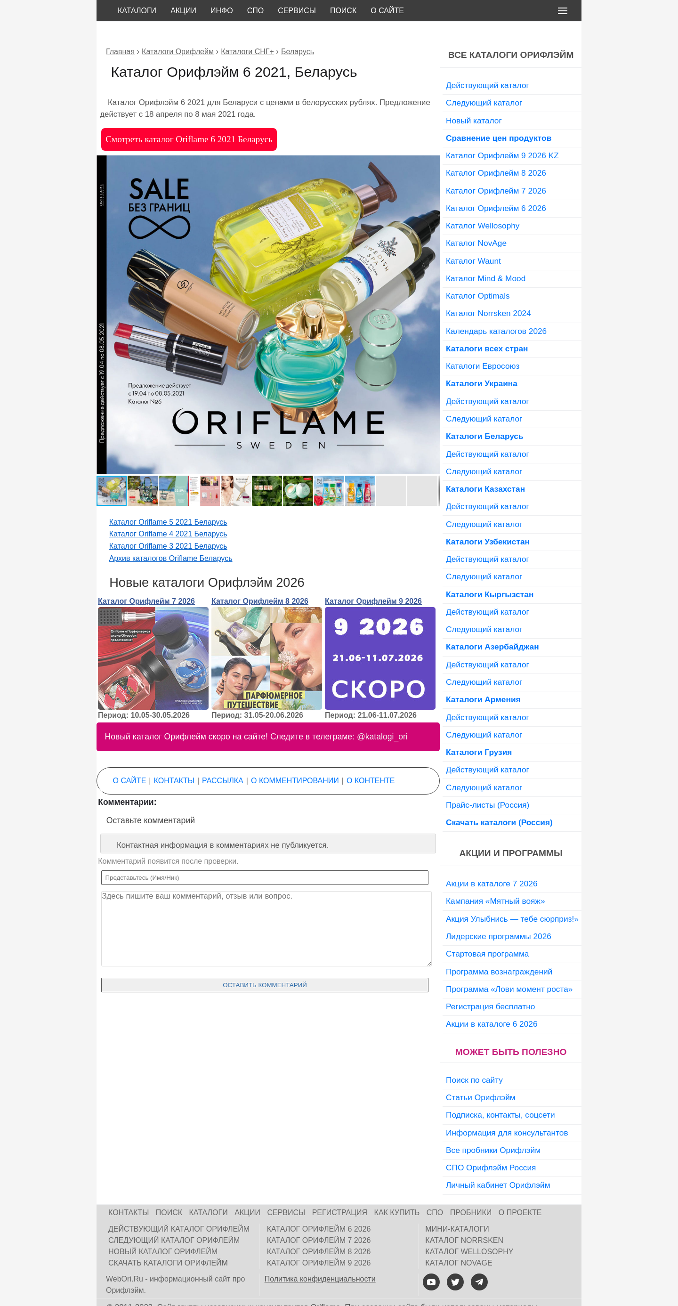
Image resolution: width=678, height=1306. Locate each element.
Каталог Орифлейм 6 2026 (496, 187)
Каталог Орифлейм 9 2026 (373, 580)
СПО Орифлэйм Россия (491, 1146)
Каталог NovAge (476, 222)
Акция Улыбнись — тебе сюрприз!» (512, 897)
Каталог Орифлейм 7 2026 (146, 580)
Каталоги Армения (483, 678)
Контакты (174, 759)
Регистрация (339, 1191)
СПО (255, 11)
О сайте (387, 11)
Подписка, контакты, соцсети (500, 1093)
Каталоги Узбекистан (488, 520)
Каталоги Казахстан (485, 467)
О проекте (520, 1191)
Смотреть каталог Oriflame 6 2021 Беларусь (189, 118)
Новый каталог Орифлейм (163, 1230)
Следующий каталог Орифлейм (174, 1219)
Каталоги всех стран (487, 327)
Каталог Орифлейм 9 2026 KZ (502, 134)
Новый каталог (474, 99)
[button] (431, 142)
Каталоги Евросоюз (482, 344)
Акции (183, 11)
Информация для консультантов (507, 1111)
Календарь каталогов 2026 (496, 310)
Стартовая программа (487, 932)
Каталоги (137, 11)
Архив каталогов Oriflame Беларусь (171, 537)
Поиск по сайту (474, 1058)
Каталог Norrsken (464, 1219)
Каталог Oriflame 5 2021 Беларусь (168, 501)
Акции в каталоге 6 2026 (491, 1002)
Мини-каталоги (457, 1208)
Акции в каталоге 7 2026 (491, 862)
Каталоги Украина (481, 362)
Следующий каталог (484, 81)
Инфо (221, 11)
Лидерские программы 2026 (498, 915)
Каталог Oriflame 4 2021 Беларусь (168, 513)
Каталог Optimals (478, 274)
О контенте (371, 759)
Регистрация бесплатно (490, 985)
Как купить (397, 1191)
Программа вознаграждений (499, 950)
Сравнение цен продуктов (498, 117)
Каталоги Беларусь (485, 415)
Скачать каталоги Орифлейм (168, 1242)
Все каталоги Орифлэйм (511, 34)
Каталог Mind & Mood (485, 257)
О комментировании (295, 759)
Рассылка (222, 759)
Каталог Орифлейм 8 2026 (259, 580)
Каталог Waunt (473, 239)
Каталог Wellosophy (483, 204)
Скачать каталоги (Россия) (499, 801)
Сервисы (297, 11)
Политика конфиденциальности (320, 1258)
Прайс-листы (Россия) (487, 783)
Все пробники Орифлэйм (493, 1129)
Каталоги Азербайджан (492, 625)
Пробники (471, 1191)
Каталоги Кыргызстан (489, 573)
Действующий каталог (487, 64)
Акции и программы (510, 832)
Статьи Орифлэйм (481, 1076)
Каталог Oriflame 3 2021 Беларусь (168, 525)
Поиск (343, 11)
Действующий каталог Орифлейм (179, 1208)
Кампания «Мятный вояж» (495, 879)
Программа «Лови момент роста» (509, 968)
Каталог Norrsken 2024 (488, 292)
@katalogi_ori (382, 715)
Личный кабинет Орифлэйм (498, 1163)
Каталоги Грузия (479, 731)
